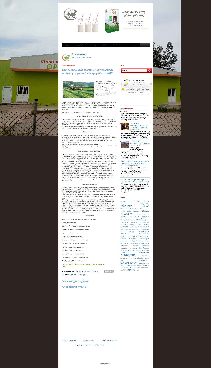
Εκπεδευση (145, 216)
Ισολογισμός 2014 (136, 229)
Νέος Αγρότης (143, 248)
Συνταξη (123, 265)
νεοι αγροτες (133, 248)
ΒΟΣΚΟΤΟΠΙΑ (127, 209)
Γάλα (137, 209)
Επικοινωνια (124, 222)
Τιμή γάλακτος (134, 267)
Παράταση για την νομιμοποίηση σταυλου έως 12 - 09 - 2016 (140, 143)
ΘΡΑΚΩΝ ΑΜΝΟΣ (80, 54)
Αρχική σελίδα (88, 340)
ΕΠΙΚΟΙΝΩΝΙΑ (132, 45)
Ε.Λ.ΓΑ (138, 214)
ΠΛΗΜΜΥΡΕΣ (143, 252)
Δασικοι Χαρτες (126, 211)
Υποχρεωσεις (145, 267)
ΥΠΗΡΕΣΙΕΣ (93, 45)
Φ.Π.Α (123, 270)
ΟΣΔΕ (123, 252)
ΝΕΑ (104, 45)
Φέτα (133, 270)
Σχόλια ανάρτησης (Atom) (94, 345)
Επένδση (133, 220)
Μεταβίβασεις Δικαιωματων (130, 245)
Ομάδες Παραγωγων (142, 250)
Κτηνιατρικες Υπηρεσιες (140, 241)
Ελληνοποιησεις (125, 220)
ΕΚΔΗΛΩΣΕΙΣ (134, 216)
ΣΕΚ (122, 260)
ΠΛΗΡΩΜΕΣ (128, 255)
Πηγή (63, 266)
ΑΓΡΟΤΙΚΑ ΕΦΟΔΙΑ (127, 201)
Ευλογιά (146, 224)
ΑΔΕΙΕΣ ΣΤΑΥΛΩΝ (141, 201)
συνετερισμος (144, 263)
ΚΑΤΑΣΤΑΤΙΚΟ (144, 234)
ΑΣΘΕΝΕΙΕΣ (126, 206)
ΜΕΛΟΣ (124, 111)
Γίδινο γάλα (144, 209)
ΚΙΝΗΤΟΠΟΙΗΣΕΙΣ (129, 236)
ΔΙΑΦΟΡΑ (126, 214)
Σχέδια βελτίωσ (131, 265)
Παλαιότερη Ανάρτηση (109, 340)
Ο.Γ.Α (122, 250)
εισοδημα (146, 214)
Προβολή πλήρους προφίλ (81, 57)
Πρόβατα (130, 258)
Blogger (108, 364)
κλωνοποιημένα (144, 239)
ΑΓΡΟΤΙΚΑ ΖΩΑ (117, 45)
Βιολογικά (145, 206)
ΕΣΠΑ (139, 224)
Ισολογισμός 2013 (126, 229)
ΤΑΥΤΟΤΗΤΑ (80, 45)
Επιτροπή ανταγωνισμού (140, 222)
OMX (137, 270)
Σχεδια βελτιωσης (143, 265)
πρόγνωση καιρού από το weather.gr (136, 92)
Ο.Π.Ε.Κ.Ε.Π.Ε (130, 250)
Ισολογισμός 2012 (143, 227)
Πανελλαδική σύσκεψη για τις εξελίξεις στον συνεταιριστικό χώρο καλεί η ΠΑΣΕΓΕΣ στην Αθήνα (135, 163)
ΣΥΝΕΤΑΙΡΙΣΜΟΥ (128, 263)
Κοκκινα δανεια (126, 241)
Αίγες (122, 204)
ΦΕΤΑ (128, 270)
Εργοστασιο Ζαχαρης (128, 224)
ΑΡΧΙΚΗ (67, 45)
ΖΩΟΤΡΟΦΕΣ (125, 227)
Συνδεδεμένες (82, 275)
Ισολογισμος (134, 227)
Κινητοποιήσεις (143, 236)
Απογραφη (131, 204)
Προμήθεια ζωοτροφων (141, 258)
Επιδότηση (72, 275)
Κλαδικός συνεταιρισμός (129, 239)
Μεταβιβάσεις (145, 243)
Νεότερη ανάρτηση (69, 340)
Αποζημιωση (144, 204)
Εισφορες (123, 216)
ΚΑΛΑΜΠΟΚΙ (130, 231)
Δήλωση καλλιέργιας (141, 211)
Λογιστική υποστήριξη (127, 243)
